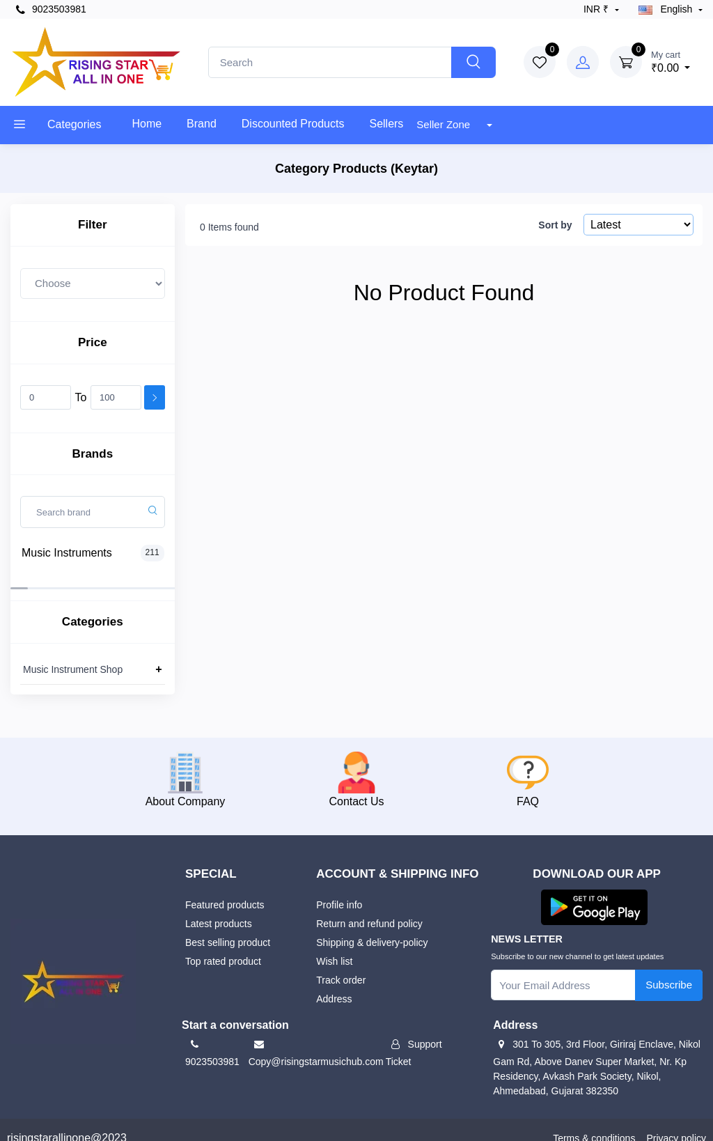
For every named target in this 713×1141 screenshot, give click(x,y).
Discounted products (293, 124)
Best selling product (227, 925)
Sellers (386, 124)
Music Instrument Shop (73, 652)
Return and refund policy (369, 907)
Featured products (225, 888)
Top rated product (223, 944)
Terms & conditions (594, 1121)
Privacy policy (676, 1121)
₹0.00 (670, 61)
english (667, 9)
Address (334, 982)
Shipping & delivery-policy (372, 925)
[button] (594, 890)
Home (147, 124)
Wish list (334, 944)
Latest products (218, 907)
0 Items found (229, 227)
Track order (341, 963)
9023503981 (51, 9)
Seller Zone (444, 124)
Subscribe (668, 968)
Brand (202, 124)
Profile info (339, 888)
